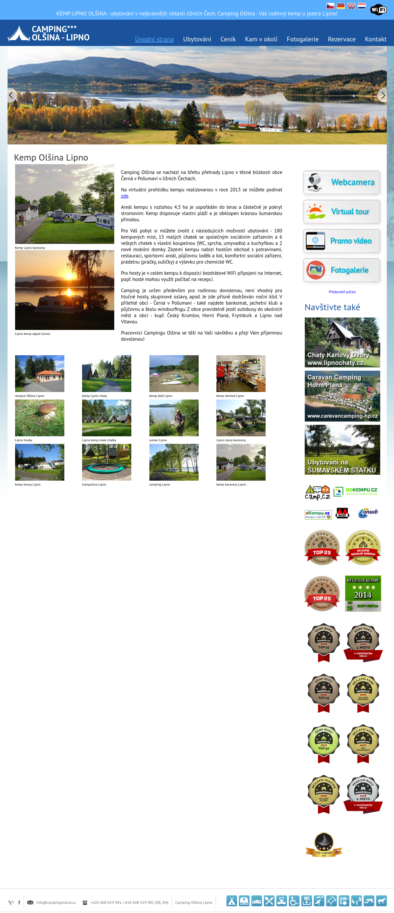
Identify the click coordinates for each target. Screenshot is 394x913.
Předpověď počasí (342, 292)
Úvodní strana (154, 39)
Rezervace (342, 39)
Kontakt (376, 39)
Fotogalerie (302, 39)
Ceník (228, 39)
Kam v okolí (261, 39)
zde (124, 196)
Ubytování (197, 39)
